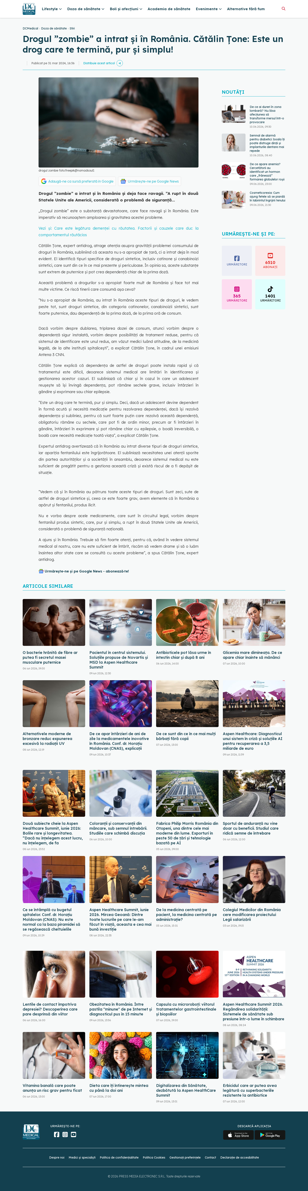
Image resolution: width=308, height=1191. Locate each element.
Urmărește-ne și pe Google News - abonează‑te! (87, 571)
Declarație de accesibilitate (239, 1157)
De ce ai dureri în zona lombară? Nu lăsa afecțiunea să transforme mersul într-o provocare (267, 114)
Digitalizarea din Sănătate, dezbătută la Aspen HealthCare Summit (186, 1090)
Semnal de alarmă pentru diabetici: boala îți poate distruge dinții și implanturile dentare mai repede (267, 143)
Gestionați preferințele (185, 1157)
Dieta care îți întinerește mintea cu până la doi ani (118, 1088)
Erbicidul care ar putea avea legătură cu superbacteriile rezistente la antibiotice (250, 1090)
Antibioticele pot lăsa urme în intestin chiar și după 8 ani (183, 655)
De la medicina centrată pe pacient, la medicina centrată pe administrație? (186, 914)
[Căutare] (283, 8)
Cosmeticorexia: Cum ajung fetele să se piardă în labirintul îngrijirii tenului (267, 196)
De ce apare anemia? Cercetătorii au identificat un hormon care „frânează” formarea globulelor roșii (267, 171)
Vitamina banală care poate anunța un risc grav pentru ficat (52, 1088)
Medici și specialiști (82, 1157)
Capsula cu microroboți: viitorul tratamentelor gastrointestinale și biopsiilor (186, 1009)
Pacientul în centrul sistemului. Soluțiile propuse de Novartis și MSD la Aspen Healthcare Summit (118, 660)
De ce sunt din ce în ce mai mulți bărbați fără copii (186, 736)
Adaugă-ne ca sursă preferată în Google (81, 181)
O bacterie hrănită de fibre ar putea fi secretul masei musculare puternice (50, 657)
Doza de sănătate (54, 28)
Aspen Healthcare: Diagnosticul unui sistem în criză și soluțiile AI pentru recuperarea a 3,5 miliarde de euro (252, 741)
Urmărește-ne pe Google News (153, 181)
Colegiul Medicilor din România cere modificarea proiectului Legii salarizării (252, 914)
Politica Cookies (154, 1157)
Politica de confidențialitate (119, 1157)
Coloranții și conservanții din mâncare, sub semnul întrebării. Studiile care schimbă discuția (118, 828)
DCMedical (30, 28)
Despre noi (56, 1157)
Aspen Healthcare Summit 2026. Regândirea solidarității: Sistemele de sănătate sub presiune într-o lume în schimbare (253, 1011)
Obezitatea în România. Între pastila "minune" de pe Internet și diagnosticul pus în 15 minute (120, 1009)
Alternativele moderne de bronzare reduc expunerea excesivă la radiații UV (47, 738)
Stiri (72, 28)
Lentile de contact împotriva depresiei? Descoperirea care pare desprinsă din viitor (50, 1009)
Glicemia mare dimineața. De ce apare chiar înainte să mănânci (252, 655)
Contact (210, 1157)
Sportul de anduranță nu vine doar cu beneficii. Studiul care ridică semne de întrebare (251, 828)
